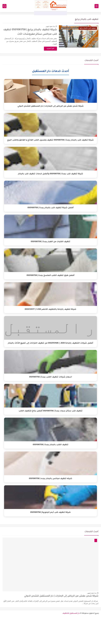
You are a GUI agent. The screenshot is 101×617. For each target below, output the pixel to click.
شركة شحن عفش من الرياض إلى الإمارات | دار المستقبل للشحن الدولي (61, 596)
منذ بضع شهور (50, 26)
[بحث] (4, 6)
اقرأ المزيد (50, 49)
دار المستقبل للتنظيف (71, 613)
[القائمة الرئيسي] (97, 6)
